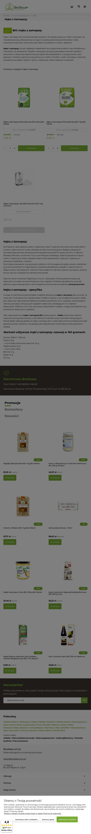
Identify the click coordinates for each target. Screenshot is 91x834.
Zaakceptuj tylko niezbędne (26, 819)
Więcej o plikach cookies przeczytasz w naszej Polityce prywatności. (32, 813)
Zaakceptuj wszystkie (67, 819)
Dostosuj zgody (48, 819)
